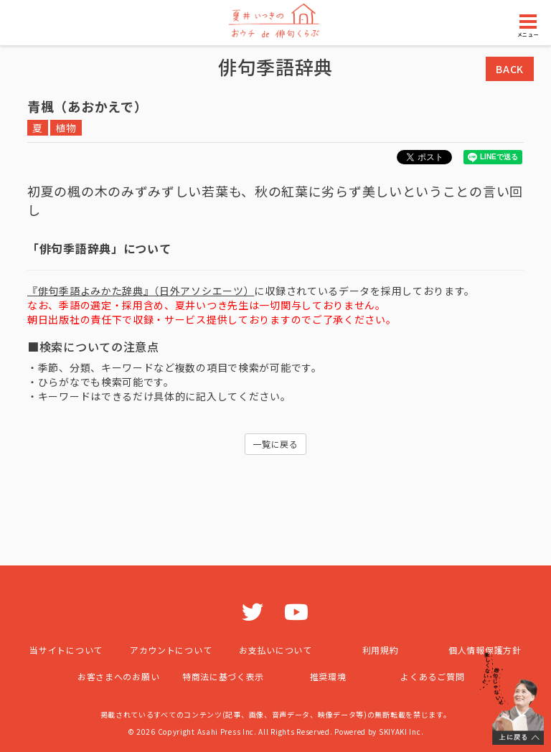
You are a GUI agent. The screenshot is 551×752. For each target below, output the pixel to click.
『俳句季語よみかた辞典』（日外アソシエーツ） (140, 290)
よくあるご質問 (432, 676)
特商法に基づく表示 (223, 676)
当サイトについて (66, 650)
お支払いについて (275, 650)
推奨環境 (328, 676)
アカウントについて (171, 650)
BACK (510, 69)
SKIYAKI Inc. (401, 731)
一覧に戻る (275, 444)
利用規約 (380, 650)
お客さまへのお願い (118, 676)
